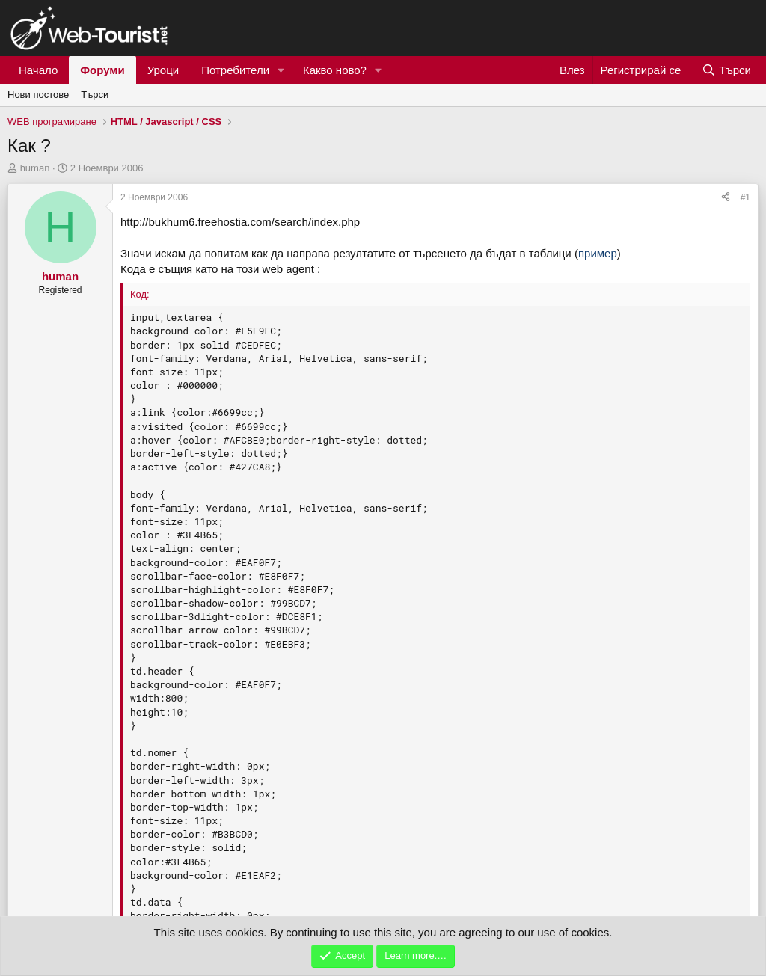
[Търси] (726, 70)
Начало (38, 70)
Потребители (235, 70)
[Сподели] (725, 197)
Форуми (102, 70)
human (35, 168)
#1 (745, 197)
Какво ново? (335, 70)
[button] (281, 70)
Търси (94, 94)
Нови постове (38, 94)
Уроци (163, 70)
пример (597, 253)
